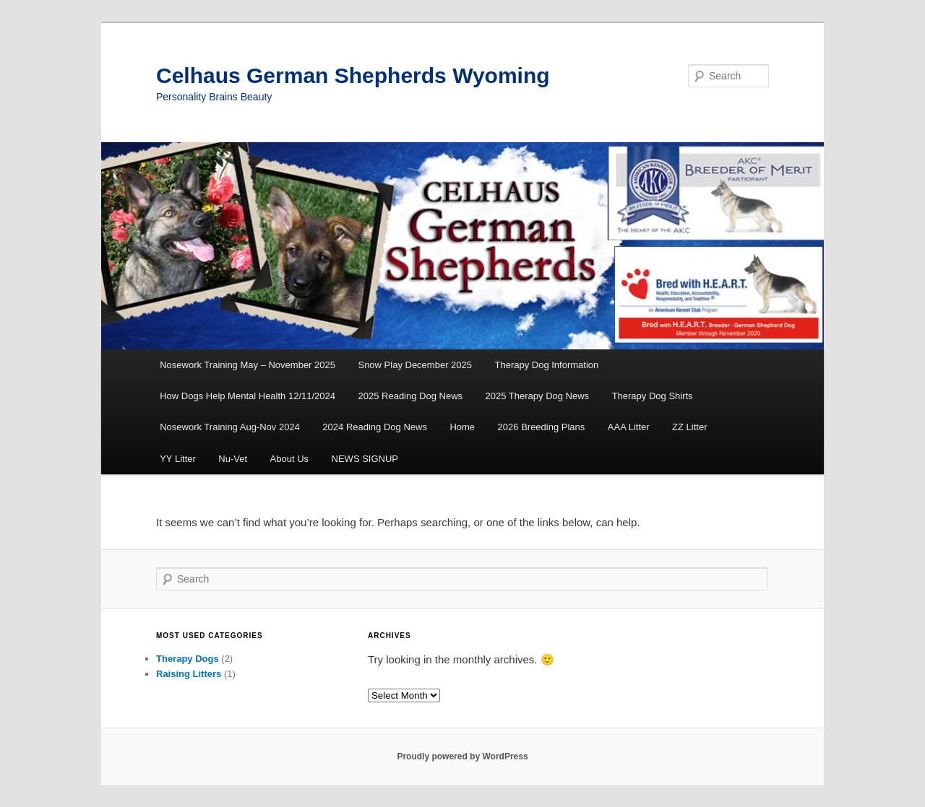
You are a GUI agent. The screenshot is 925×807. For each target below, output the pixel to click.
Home (462, 427)
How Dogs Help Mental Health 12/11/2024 (247, 396)
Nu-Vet (232, 458)
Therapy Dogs (187, 658)
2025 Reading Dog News (410, 396)
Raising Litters (188, 673)
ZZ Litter (689, 427)
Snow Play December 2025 (415, 364)
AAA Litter (629, 427)
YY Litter (178, 458)
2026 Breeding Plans (541, 427)
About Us (289, 458)
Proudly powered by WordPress (462, 756)
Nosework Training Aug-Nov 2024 (230, 427)
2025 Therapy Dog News (538, 396)
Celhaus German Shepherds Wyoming (353, 75)
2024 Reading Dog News (374, 427)
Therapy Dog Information (547, 364)
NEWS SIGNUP (365, 458)
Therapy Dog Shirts (652, 396)
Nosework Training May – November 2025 (247, 364)
